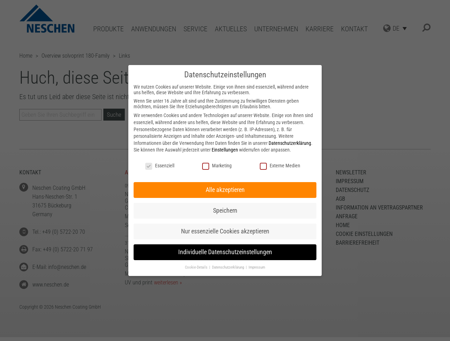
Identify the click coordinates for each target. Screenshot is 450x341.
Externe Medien (280, 165)
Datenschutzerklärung (290, 143)
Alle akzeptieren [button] (225, 189)
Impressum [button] (257, 267)
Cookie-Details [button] (196, 267)
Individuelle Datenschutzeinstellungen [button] (225, 252)
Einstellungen (225, 150)
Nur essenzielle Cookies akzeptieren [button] (225, 231)
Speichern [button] (225, 210)
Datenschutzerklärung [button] (228, 267)
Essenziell (159, 165)
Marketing (217, 165)
